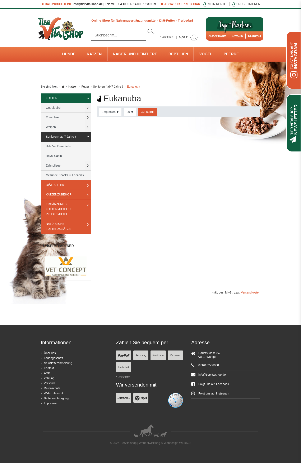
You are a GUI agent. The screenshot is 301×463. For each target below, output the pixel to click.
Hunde (68, 54)
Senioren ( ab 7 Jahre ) (108, 86)
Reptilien (178, 54)
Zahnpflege (53, 165)
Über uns (50, 353)
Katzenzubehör (59, 194)
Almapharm (217, 36)
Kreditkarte (158, 355)
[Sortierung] (110, 112)
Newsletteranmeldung (58, 363)
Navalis (237, 36)
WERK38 (185, 443)
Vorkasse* (175, 355)
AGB (47, 373)
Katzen (94, 54)
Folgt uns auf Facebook (210, 384)
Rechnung (141, 355)
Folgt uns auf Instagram (210, 393)
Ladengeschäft (53, 358)
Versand (49, 383)
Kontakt (49, 368)
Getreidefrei (53, 107)
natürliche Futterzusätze (58, 226)
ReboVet (254, 36)
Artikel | (179, 37)
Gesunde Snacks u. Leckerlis (65, 175)
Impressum (51, 403)
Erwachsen (53, 117)
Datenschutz (52, 388)
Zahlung (49, 378)
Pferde (231, 54)
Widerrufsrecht (53, 393)
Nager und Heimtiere (135, 54)
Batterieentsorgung (56, 398)
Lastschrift (123, 367)
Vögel (205, 54)
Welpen (51, 127)
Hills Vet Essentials (58, 146)
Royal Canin (54, 156)
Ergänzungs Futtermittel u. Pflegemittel (58, 209)
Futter (85, 86)
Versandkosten (250, 292)
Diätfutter (55, 184)
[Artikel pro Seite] (130, 112)
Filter (147, 111)
